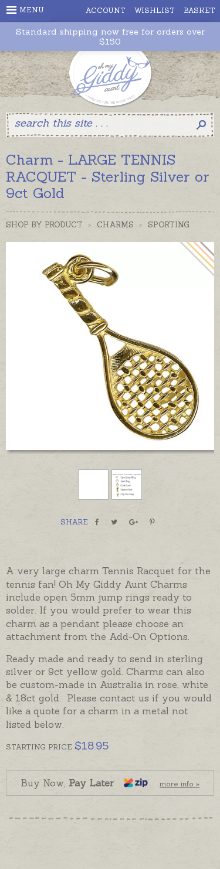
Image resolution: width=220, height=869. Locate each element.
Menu (25, 10)
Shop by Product (44, 225)
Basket (199, 10)
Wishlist (154, 10)
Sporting (168, 225)
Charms (115, 225)
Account (106, 10)
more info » (179, 783)
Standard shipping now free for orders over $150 (110, 37)
